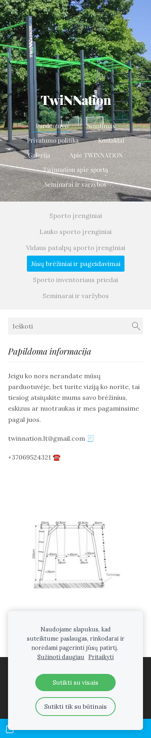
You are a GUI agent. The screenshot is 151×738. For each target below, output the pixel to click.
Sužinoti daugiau (60, 657)
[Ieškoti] (75, 326)
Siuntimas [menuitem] (101, 125)
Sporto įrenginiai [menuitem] (75, 216)
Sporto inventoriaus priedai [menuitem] (75, 280)
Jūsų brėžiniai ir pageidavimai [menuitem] (75, 264)
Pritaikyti (101, 657)
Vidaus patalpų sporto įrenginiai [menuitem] (75, 248)
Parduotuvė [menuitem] (52, 125)
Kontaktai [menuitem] (111, 140)
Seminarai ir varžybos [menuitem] (75, 184)
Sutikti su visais (75, 682)
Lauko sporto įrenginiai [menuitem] (75, 232)
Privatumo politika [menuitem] (53, 140)
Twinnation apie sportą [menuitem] (75, 169)
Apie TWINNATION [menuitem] (96, 155)
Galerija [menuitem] (39, 155)
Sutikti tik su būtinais (75, 706)
